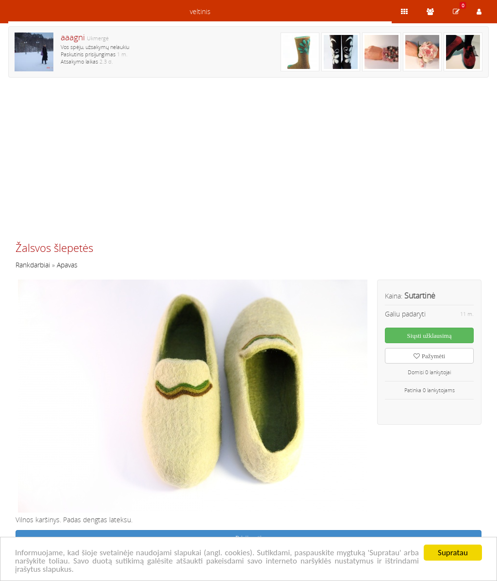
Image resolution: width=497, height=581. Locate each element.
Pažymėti (429, 356)
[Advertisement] (248, 164)
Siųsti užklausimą (429, 335)
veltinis (200, 11)
